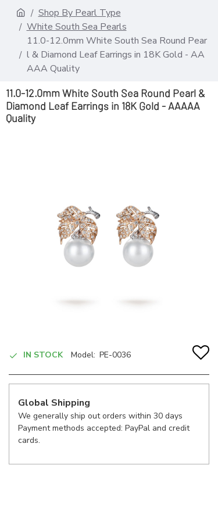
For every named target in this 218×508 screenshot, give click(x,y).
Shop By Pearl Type (79, 12)
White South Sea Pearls (77, 26)
